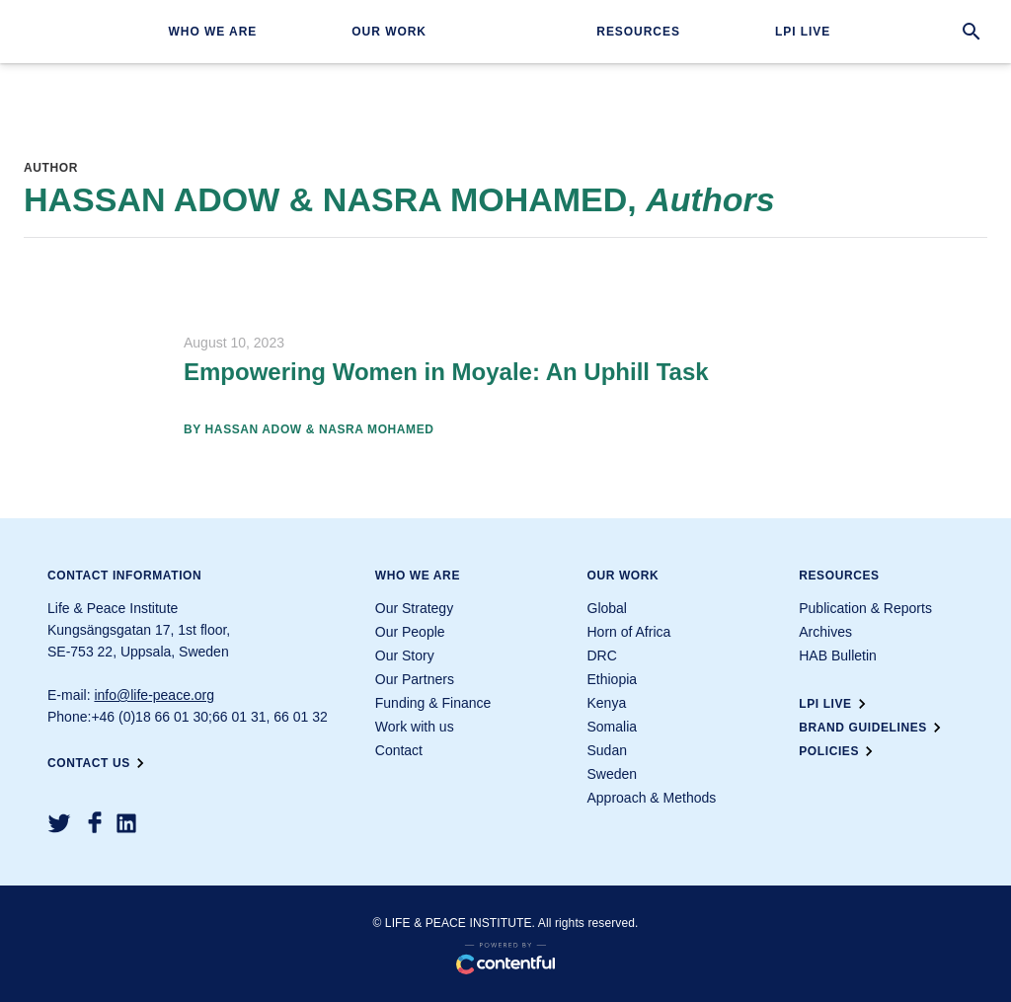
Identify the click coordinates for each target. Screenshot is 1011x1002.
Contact (399, 750)
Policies (839, 751)
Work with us (414, 726)
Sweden (612, 774)
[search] (971, 31)
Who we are (212, 32)
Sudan (607, 750)
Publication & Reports (865, 608)
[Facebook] (95, 822)
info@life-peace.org (154, 695)
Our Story (404, 655)
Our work (389, 32)
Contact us (98, 763)
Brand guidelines (873, 727)
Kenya (607, 703)
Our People (410, 632)
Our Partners (414, 679)
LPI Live (802, 32)
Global (607, 608)
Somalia (612, 726)
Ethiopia (612, 679)
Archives (825, 632)
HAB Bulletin (838, 655)
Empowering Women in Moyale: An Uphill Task (446, 371)
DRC (602, 655)
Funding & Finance (433, 703)
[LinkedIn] (126, 823)
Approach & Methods (652, 798)
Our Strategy (414, 608)
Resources (638, 32)
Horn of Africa (629, 632)
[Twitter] (59, 823)
